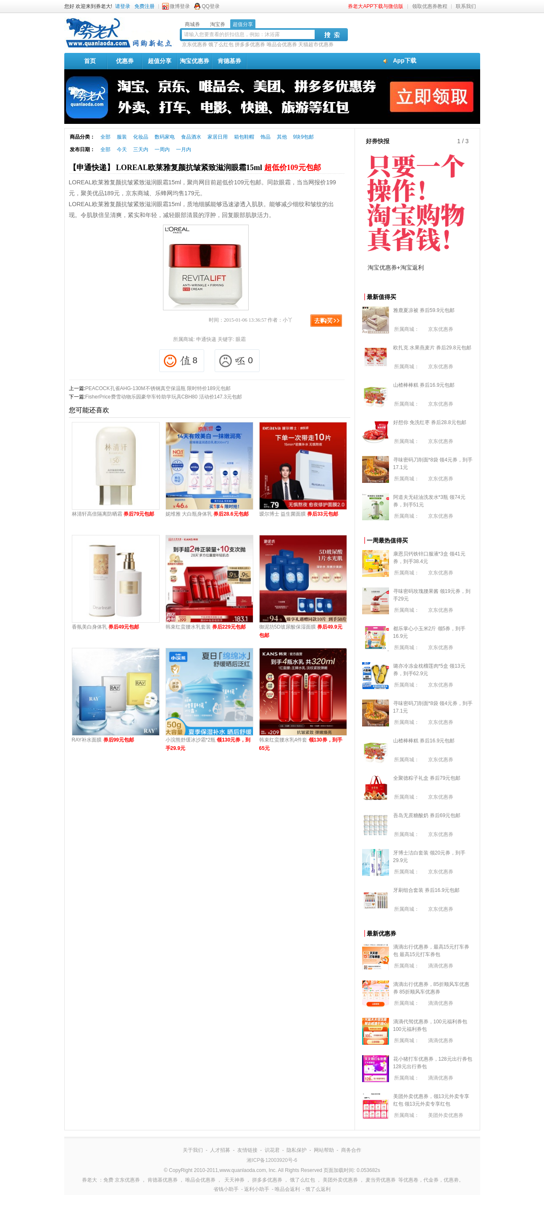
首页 (90, 61)
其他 (282, 137)
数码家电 (165, 137)
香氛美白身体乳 (105, 627)
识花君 (272, 1150)
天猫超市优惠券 (316, 44)
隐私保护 (296, 1150)
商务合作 (351, 1150)
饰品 (265, 137)
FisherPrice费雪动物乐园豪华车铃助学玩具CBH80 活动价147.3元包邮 (163, 397)
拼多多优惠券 (250, 44)
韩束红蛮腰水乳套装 (206, 627)
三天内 (140, 149)
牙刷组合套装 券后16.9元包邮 (426, 890)
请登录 (122, 6)
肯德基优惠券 (162, 1180)
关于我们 (193, 1150)
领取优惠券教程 (429, 6)
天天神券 (234, 1180)
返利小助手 (256, 1189)
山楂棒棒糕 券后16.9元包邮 (424, 385)
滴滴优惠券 (440, 966)
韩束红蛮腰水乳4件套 (300, 744)
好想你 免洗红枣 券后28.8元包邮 (429, 422)
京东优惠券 (194, 44)
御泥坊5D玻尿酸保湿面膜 (300, 631)
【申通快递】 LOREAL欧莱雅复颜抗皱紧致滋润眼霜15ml (195, 167)
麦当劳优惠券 (380, 1180)
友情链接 (247, 1150)
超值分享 (159, 61)
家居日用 (218, 137)
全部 (105, 137)
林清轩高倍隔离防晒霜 (113, 514)
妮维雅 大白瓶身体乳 (207, 514)
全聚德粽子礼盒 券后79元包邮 (427, 778)
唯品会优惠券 (282, 44)
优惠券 (125, 61)
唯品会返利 (287, 1189)
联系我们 (466, 6)
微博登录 (180, 6)
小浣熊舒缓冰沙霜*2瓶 (208, 744)
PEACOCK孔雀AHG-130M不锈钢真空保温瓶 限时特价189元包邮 (158, 388)
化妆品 (140, 137)
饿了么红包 (221, 44)
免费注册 (144, 6)
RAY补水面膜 (103, 740)
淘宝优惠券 (194, 61)
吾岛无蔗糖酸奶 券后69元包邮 (427, 815)
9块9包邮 (303, 137)
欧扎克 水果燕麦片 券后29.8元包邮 (432, 348)
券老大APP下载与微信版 (375, 6)
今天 (122, 149)
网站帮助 (324, 1150)
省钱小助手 (226, 1189)
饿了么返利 (318, 1189)
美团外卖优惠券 (445, 1115)
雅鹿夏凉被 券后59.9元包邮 (424, 310)
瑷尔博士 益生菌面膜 (298, 514)
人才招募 (220, 1150)
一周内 (162, 149)
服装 (122, 137)
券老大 (89, 1180)
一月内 (183, 149)
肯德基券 (229, 61)
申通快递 (206, 339)
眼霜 (241, 339)
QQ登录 (211, 6)
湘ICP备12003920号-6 (272, 1160)
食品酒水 (191, 137)
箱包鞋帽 (244, 137)
